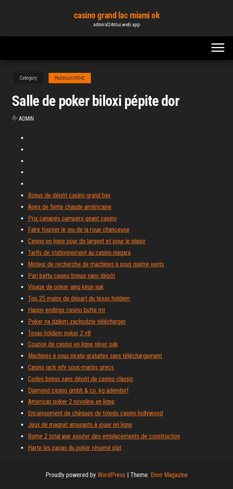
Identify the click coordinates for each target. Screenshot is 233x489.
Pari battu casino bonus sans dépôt (71, 276)
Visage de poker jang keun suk (66, 287)
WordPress (111, 475)
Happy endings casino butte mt (66, 310)
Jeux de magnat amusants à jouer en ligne (80, 424)
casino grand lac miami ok (117, 15)
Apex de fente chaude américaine (70, 207)
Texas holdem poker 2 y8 (59, 333)
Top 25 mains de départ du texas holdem (79, 298)
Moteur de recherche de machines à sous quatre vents (96, 264)
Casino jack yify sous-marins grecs (71, 367)
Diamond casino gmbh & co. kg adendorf (78, 390)
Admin (26, 118)
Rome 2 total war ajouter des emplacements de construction (104, 436)
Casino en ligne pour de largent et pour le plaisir (87, 241)
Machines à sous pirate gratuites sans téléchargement (95, 356)
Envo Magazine (169, 475)
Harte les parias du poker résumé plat (74, 448)
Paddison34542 (70, 78)
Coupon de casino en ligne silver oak (73, 344)
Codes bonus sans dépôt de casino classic (80, 379)
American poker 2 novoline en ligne (71, 401)
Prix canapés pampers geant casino (72, 218)
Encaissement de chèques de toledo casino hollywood (95, 413)
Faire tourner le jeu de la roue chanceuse (78, 229)
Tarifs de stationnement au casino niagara (79, 252)
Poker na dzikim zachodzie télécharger (77, 321)
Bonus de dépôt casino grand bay (69, 195)
